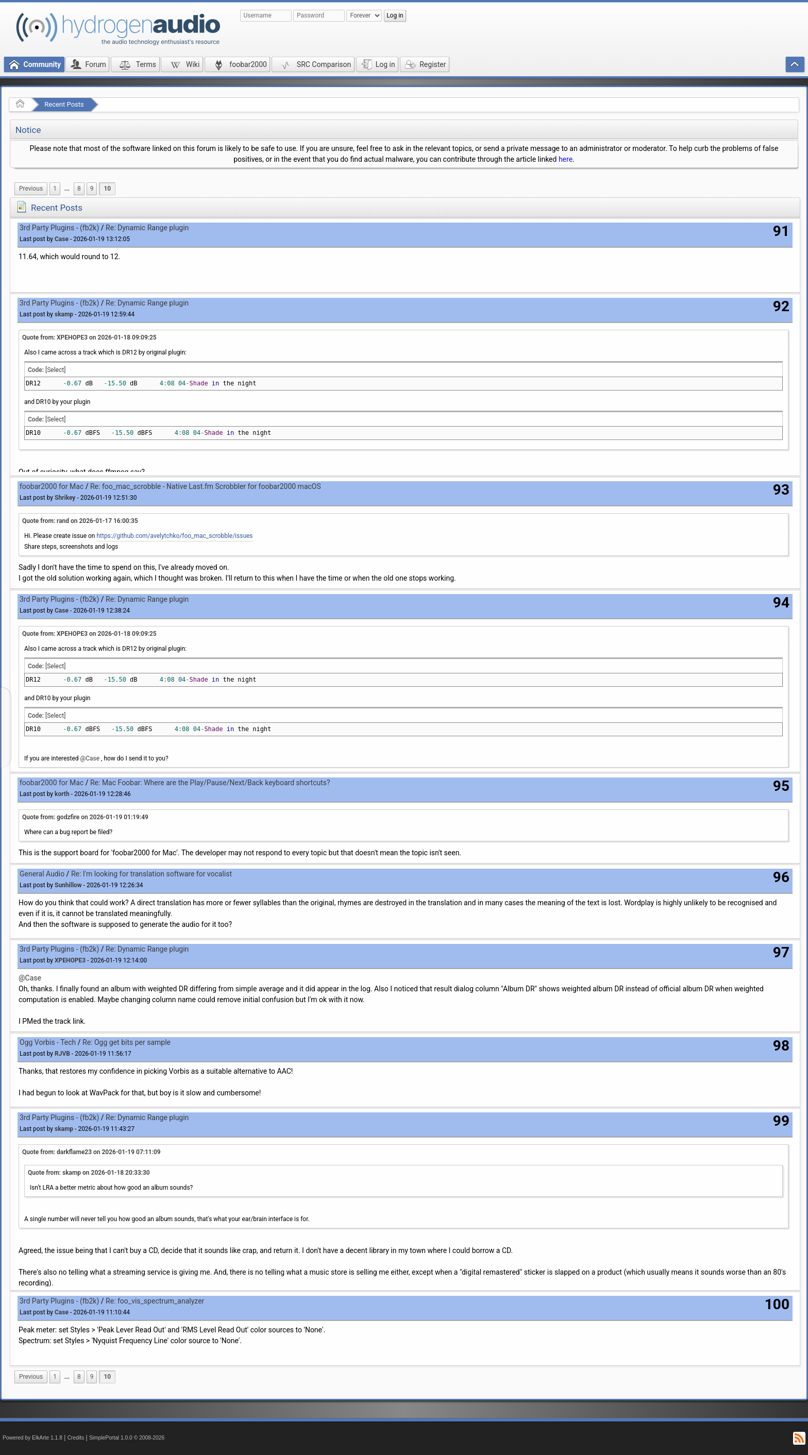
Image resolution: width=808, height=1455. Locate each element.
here (566, 159)
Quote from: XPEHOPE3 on (89, 337)
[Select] (55, 370)
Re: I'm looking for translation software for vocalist (151, 874)
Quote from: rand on (80, 521)
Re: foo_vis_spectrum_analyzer (155, 1301)
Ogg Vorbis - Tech (48, 1042)
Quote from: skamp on (89, 1172)
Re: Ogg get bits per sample (126, 1042)
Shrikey (65, 497)
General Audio (42, 874)
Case (62, 239)
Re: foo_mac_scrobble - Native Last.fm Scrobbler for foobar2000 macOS (205, 486)
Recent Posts (63, 104)
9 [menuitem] (92, 188)
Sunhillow (68, 885)
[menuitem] (30, 188)
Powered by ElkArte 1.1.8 (32, 1438)
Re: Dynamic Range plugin (147, 228)
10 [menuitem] (107, 188)
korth (62, 794)
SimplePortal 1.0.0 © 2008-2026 (126, 1438)
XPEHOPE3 (70, 960)
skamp (64, 314)
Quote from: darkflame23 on (91, 1152)
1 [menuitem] (55, 188)
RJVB (62, 1053)
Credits (76, 1438)
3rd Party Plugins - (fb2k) (59, 228)
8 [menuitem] (79, 188)
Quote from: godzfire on (85, 817)
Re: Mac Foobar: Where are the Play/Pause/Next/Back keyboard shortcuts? (210, 783)
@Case (90, 758)
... (67, 188)
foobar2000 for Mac (51, 486)
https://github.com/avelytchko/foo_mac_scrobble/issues (174, 535)
